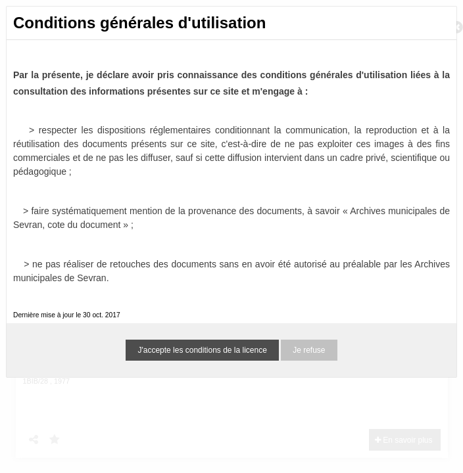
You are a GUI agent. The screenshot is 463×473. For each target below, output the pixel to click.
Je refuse (309, 350)
